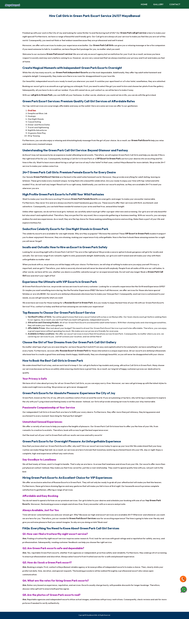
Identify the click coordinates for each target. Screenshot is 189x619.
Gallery (158, 4)
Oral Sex (32, 110)
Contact (174, 4)
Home (144, 4)
